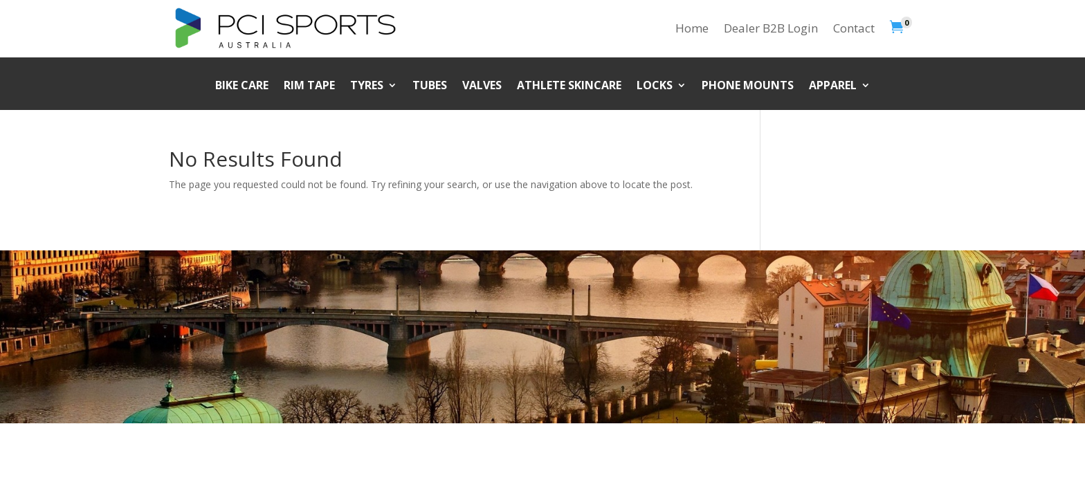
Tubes (429, 86)
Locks (655, 86)
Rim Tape (309, 86)
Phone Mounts (748, 86)
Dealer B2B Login (771, 28)
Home (692, 28)
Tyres (366, 86)
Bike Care (241, 86)
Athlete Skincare (569, 86)
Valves (482, 86)
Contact (854, 28)
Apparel (833, 86)
